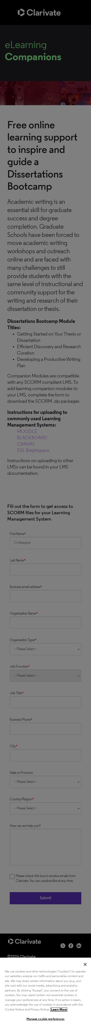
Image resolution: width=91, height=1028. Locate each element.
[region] (45, 993)
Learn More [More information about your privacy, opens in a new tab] (59, 1009)
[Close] (85, 964)
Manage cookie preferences (45, 1019)
